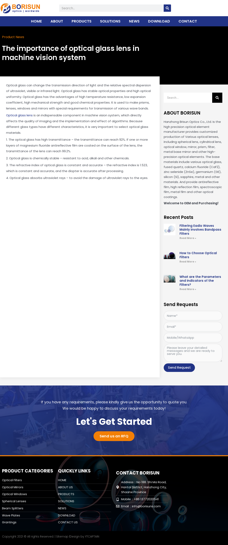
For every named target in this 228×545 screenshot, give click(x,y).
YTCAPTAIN (92, 536)
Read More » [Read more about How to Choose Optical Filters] (188, 261)
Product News (14, 36)
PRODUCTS (81, 21)
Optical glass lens (19, 115)
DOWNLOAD (159, 21)
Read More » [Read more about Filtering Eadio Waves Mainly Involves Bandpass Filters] (188, 238)
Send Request (179, 367)
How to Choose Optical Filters (198, 255)
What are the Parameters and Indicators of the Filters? (200, 280)
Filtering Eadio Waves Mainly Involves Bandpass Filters (200, 229)
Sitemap (62, 536)
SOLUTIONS (110, 21)
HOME (36, 21)
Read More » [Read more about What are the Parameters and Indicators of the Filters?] (188, 289)
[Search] (167, 8)
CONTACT (188, 21)
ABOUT (57, 21)
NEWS (134, 21)
